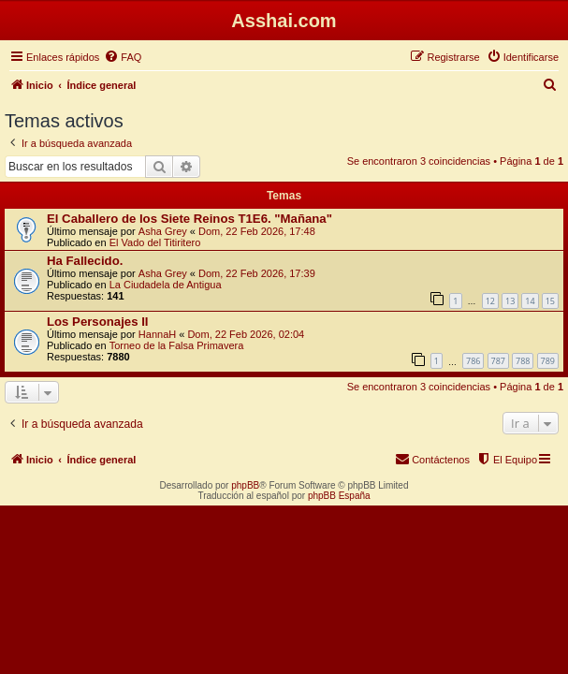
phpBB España (339, 496)
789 (548, 361)
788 (523, 361)
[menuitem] (122, 57)
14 (529, 301)
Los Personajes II (97, 322)
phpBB (245, 485)
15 (550, 301)
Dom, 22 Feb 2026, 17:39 (256, 273)
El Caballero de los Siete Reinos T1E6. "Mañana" (189, 219)
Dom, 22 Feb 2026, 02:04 (245, 334)
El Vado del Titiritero (155, 242)
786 (473, 361)
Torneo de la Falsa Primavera (176, 345)
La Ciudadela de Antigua (165, 284)
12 (490, 301)
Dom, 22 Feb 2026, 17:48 (256, 231)
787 (498, 361)
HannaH (157, 334)
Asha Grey (162, 231)
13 (510, 301)
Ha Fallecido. (85, 261)
